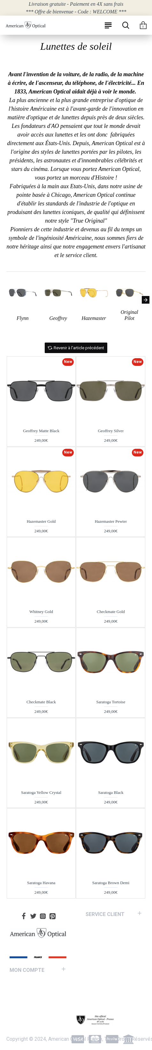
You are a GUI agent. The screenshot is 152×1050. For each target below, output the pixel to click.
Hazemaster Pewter (111, 521)
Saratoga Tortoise (110, 701)
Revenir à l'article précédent (79, 347)
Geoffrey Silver (111, 430)
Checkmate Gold (111, 611)
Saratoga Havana (41, 882)
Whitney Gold (41, 611)
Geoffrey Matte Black (41, 430)
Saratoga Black (110, 792)
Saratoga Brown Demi (110, 882)
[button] (145, 300)
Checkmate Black (41, 701)
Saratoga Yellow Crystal (41, 792)
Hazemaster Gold (41, 521)
